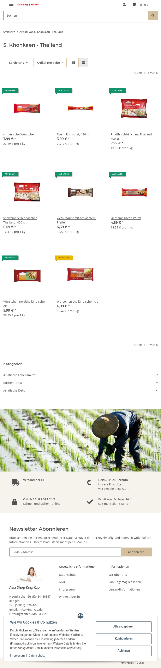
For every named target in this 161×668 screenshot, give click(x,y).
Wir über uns (118, 575)
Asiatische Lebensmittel (19, 375)
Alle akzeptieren (123, 626)
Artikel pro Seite (48, 63)
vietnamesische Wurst (126, 218)
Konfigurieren (123, 638)
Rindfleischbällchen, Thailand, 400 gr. (132, 136)
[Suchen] (75, 15)
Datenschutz (67, 575)
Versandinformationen (124, 589)
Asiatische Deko (14, 390)
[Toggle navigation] (11, 2)
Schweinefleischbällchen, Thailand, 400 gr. (20, 220)
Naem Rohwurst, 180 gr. (73, 134)
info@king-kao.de (31, 610)
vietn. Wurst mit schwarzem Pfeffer (76, 220)
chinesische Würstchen (19, 134)
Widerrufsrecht (69, 597)
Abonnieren (136, 552)
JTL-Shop (139, 662)
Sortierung (16, 63)
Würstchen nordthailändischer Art (24, 304)
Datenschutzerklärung (81, 538)
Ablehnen (124, 650)
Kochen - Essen (13, 383)
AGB (62, 582)
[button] (124, 4)
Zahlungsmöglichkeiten (125, 582)
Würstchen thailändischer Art (77, 301)
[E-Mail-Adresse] (65, 552)
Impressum (67, 589)
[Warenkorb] (140, 4)
